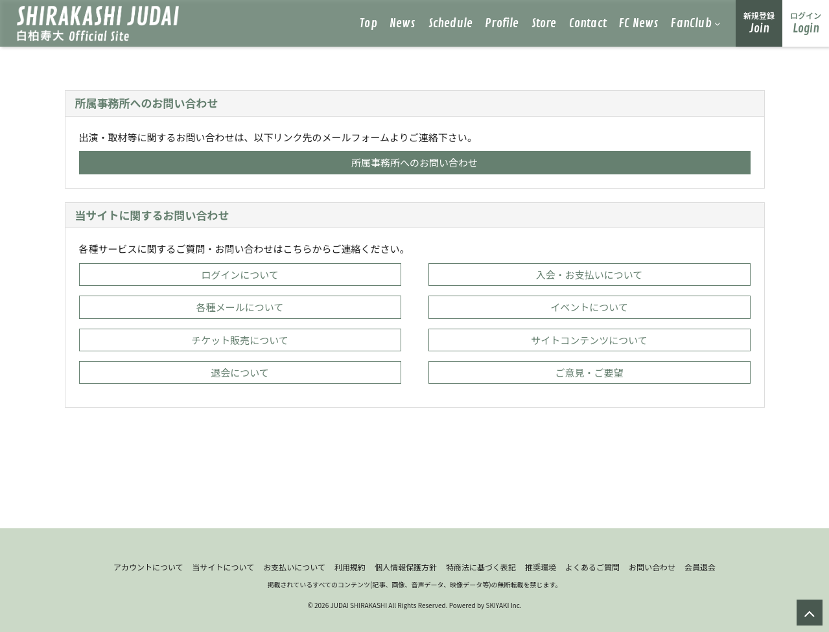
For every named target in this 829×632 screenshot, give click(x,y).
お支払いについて (294, 566)
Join (759, 23)
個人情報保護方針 (406, 566)
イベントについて (589, 307)
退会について (240, 372)
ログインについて (240, 274)
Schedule (450, 23)
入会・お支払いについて (589, 274)
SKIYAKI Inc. (503, 605)
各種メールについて (240, 307)
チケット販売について (239, 340)
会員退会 (700, 566)
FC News (639, 23)
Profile (502, 23)
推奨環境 (540, 566)
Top (368, 23)
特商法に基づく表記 (481, 566)
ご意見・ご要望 (589, 372)
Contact (588, 23)
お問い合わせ (652, 566)
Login (805, 23)
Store (544, 23)
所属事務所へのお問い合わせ (414, 162)
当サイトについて (224, 566)
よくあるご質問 (592, 566)
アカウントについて (148, 566)
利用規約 (350, 566)
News (403, 23)
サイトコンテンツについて (589, 340)
